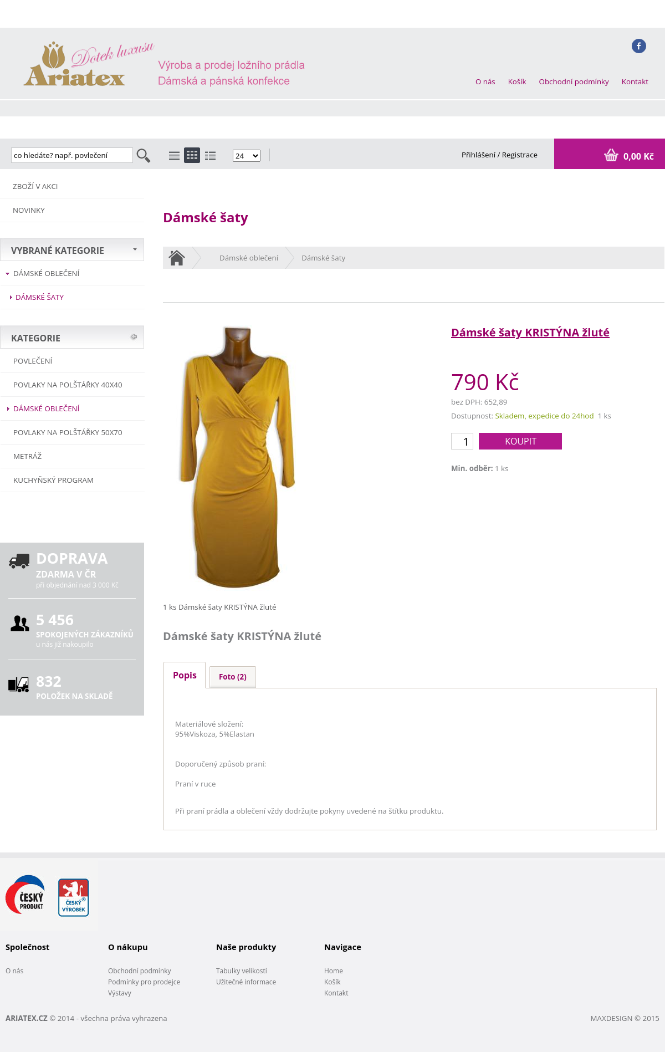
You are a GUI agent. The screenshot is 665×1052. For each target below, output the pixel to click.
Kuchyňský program (53, 480)
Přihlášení (480, 155)
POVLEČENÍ (32, 361)
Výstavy (119, 993)
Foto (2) (233, 677)
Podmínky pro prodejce (144, 982)
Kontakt (635, 81)
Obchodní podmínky (574, 81)
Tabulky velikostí (241, 971)
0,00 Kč (637, 156)
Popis (185, 675)
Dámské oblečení (46, 273)
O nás (485, 81)
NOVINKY (29, 210)
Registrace (520, 155)
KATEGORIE (35, 338)
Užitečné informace (246, 982)
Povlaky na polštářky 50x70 (67, 432)
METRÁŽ (27, 456)
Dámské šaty (40, 297)
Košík (517, 81)
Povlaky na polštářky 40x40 (67, 385)
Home (333, 971)
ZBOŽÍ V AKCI (35, 186)
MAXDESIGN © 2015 (625, 1018)
